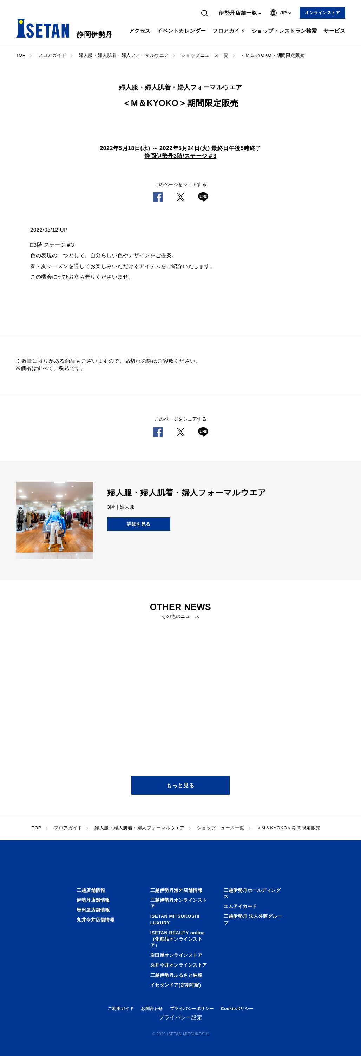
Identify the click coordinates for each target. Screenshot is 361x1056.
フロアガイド (228, 31)
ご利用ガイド (120, 1008)
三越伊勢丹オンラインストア (178, 903)
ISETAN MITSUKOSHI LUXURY (174, 919)
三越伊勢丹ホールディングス (252, 893)
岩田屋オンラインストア (176, 955)
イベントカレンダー (181, 31)
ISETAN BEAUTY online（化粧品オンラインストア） (177, 939)
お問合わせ (152, 1008)
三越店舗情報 (91, 890)
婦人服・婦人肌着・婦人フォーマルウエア (124, 55)
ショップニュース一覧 (205, 55)
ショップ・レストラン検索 (284, 31)
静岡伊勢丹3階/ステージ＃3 (180, 156)
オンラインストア (322, 12)
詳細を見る (139, 524)
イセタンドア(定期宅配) (175, 985)
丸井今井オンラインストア (178, 965)
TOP (21, 55)
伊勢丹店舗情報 (93, 900)
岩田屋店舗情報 (93, 910)
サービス (334, 31)
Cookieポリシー (237, 1008)
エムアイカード (240, 906)
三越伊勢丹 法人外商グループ (253, 919)
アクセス (140, 31)
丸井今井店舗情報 (95, 919)
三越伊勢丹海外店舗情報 (176, 890)
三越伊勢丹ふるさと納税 (176, 975)
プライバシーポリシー (192, 1008)
